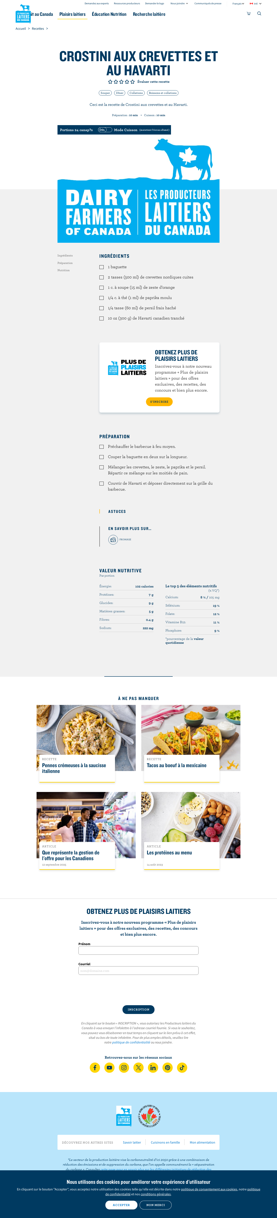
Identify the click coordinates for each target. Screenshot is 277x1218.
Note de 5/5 (132, 82)
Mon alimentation (202, 1142)
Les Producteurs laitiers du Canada (23, 13)
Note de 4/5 (127, 82)
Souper (105, 93)
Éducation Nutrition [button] (138, 14)
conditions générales (156, 1194)
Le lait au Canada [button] (57, 14)
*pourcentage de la (184, 640)
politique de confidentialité (131, 1042)
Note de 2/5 (116, 82)
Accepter (121, 1205)
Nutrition (63, 270)
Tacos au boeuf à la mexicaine (176, 765)
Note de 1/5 (110, 82)
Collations (136, 93)
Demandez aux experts (97, 3)
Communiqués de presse (207, 3)
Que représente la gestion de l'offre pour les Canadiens (70, 855)
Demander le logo (154, 3)
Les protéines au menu (169, 852)
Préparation (65, 263)
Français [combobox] (237, 3)
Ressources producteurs (127, 3)
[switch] (133, 130)
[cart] (249, 14)
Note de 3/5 (121, 82)
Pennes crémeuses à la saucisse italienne (74, 768)
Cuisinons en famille (165, 1142)
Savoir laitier (132, 1142)
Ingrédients (65, 255)
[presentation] (138, 990)
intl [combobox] (256, 3)
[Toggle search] (259, 14)
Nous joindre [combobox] (178, 3)
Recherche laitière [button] (182, 14)
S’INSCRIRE (159, 401)
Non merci (155, 1205)
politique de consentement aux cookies (209, 1189)
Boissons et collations (163, 93)
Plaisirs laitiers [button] (96, 14)
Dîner (119, 93)
